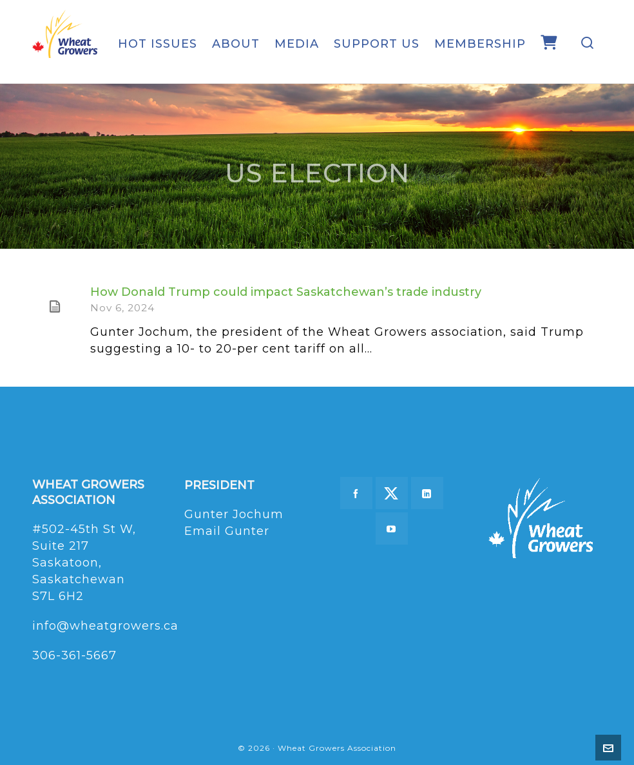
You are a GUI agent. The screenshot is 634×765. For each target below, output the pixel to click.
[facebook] (356, 493)
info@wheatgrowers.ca (105, 626)
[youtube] (392, 528)
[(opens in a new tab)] (54, 306)
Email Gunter (226, 531)
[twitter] (392, 493)
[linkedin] (427, 493)
